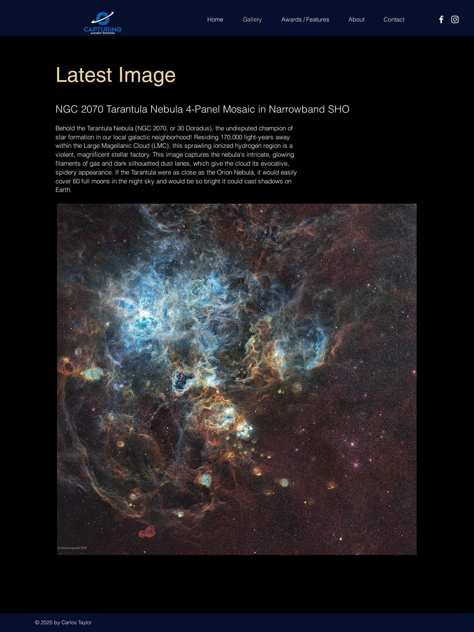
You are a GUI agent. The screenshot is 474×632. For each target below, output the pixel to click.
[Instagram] (455, 19)
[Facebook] (441, 19)
